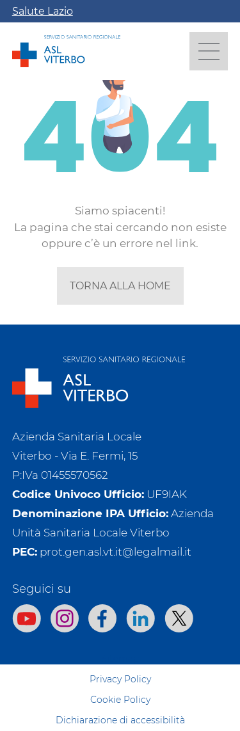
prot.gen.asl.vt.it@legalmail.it (115, 551)
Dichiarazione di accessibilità (120, 720)
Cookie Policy (120, 699)
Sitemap (120, 658)
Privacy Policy (120, 679)
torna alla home (120, 286)
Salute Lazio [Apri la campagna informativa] (42, 11)
